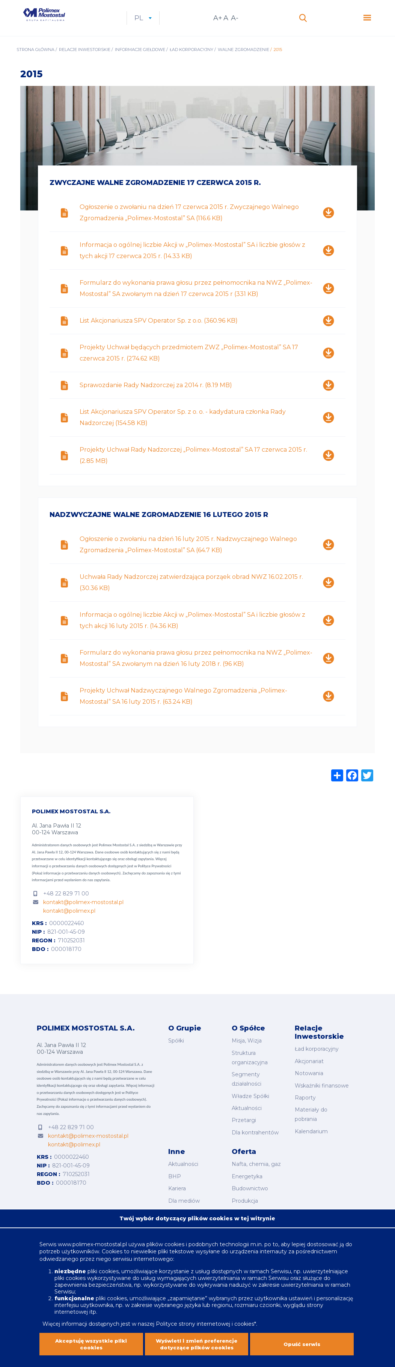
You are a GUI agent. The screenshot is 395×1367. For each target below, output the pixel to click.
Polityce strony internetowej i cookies (205, 1313)
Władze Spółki (250, 1102)
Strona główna (35, 62)
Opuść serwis (302, 1339)
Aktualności (247, 1113)
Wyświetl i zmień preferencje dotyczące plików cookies (197, 1339)
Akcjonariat (309, 1071)
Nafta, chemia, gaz (256, 1163)
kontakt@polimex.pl (69, 923)
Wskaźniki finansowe (322, 1092)
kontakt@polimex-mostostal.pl (83, 915)
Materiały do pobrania (311, 1118)
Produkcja (245, 1194)
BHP (174, 1174)
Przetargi (244, 1123)
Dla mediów (184, 1194)
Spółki (176, 1052)
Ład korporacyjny (191, 62)
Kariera (177, 1184)
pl (174, 24)
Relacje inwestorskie (84, 62)
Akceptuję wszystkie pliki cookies (91, 1339)
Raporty (305, 1102)
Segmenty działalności (246, 1087)
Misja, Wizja (247, 1052)
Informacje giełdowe (140, 62)
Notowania (309, 1081)
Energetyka (247, 1174)
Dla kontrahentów (255, 1133)
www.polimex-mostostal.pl (93, 1233)
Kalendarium (311, 1132)
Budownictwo (250, 1184)
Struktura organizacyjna (250, 1067)
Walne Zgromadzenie (243, 62)
